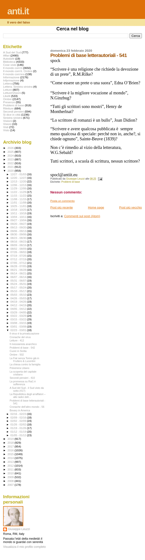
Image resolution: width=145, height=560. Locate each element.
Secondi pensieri (13, 111)
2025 (10, 151)
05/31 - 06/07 (19, 280)
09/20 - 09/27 (19, 223)
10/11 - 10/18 (19, 213)
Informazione (11, 77)
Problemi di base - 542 (22, 347)
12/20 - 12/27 (19, 177)
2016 (10, 450)
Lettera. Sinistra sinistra (17, 86)
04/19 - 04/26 (19, 301)
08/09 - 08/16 (19, 245)
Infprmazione (11, 80)
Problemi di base (70, 182)
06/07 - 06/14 (19, 277)
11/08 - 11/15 (19, 199)
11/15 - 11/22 (19, 195)
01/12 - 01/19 (19, 431)
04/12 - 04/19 (19, 305)
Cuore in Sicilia (18, 351)
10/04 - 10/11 (19, 216)
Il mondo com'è (12, 67)
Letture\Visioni (12, 92)
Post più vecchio (130, 207)
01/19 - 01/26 (19, 428)
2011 (10, 469)
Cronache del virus (20, 337)
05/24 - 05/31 (19, 284)
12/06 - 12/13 (19, 185)
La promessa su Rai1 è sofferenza (23, 383)
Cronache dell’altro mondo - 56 (27, 406)
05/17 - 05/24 (19, 287)
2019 (10, 438)
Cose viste (9, 64)
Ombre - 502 (17, 354)
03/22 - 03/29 (19, 315)
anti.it (18, 11)
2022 (10, 163)
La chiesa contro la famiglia (25, 364)
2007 (10, 484)
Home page (96, 207)
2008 (10, 480)
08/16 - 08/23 (19, 241)
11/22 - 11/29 (19, 192)
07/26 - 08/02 (19, 252)
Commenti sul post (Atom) (82, 216)
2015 (10, 454)
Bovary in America (20, 410)
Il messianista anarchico (23, 344)
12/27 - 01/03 (19, 174)
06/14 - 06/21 (19, 273)
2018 (10, 442)
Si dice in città (11, 114)
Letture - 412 (17, 340)
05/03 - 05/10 (19, 294)
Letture (7, 89)
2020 (10, 170)
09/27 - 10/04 (19, 220)
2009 (10, 477)
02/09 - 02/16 (19, 417)
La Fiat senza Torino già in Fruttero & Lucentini (24, 359)
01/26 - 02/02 (19, 424)
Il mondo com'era (14, 74)
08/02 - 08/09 (19, 248)
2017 (10, 446)
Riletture (8, 108)
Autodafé (8, 58)
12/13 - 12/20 (19, 181)
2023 (10, 159)
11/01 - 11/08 (19, 202)
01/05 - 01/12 (19, 435)
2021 (10, 166)
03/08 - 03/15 (19, 323)
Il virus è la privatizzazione (24, 333)
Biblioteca (9, 61)
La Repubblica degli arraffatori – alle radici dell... (28, 395)
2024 (10, 155)
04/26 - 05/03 (19, 298)
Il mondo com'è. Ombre (17, 71)
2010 (10, 473)
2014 (10, 457)
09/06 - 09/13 (19, 231)
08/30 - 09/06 (19, 234)
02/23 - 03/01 (19, 330)
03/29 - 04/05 (19, 312)
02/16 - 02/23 (19, 414)
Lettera (7, 83)
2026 (10, 147)
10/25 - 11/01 (19, 206)
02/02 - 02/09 (19, 420)
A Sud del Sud (12, 52)
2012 (10, 465)
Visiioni (7, 120)
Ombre (7, 99)
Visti (5, 127)
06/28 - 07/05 (19, 266)
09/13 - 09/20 (19, 227)
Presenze (9, 102)
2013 (10, 461)
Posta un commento (62, 200)
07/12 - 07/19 (19, 259)
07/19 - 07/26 (19, 255)
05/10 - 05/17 (19, 291)
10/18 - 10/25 (19, 209)
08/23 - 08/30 (19, 238)
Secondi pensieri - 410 (22, 377)
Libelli (6, 95)
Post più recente (61, 207)
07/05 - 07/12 (19, 262)
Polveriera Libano (19, 368)
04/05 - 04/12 (19, 308)
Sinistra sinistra (12, 117)
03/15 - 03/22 (19, 319)
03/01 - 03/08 (19, 326)
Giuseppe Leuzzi (19, 529)
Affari (6, 55)
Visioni (7, 123)
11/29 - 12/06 (19, 188)
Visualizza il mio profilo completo (24, 547)
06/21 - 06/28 (19, 269)
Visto (6, 130)
